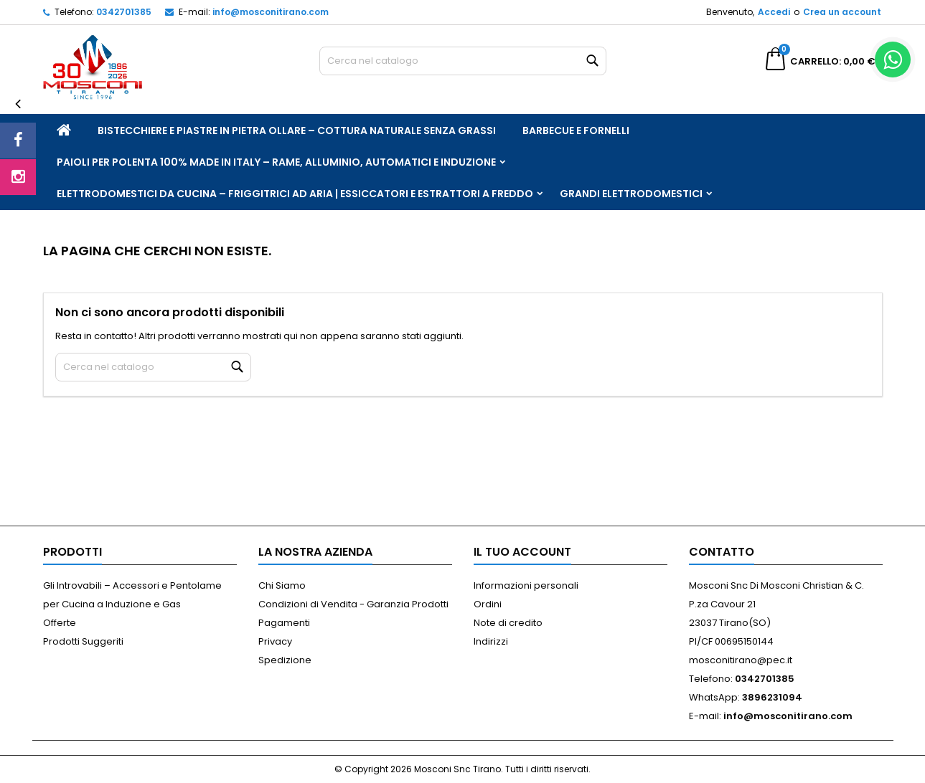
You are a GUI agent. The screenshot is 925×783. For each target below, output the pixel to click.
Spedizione (284, 660)
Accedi (774, 12)
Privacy (275, 641)
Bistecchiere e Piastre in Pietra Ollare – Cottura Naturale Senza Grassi (297, 130)
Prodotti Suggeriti (83, 641)
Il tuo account (522, 552)
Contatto (721, 552)
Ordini (488, 604)
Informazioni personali (526, 585)
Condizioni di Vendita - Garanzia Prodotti (353, 604)
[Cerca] (462, 61)
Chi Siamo (282, 585)
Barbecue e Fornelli (575, 130)
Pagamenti (284, 623)
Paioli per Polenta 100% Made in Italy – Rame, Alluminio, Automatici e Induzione (276, 162)
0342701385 (123, 12)
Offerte (59, 623)
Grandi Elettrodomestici (631, 193)
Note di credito (508, 623)
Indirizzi (491, 641)
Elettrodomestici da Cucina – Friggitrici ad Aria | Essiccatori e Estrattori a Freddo (295, 193)
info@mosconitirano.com (270, 12)
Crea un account (842, 12)
